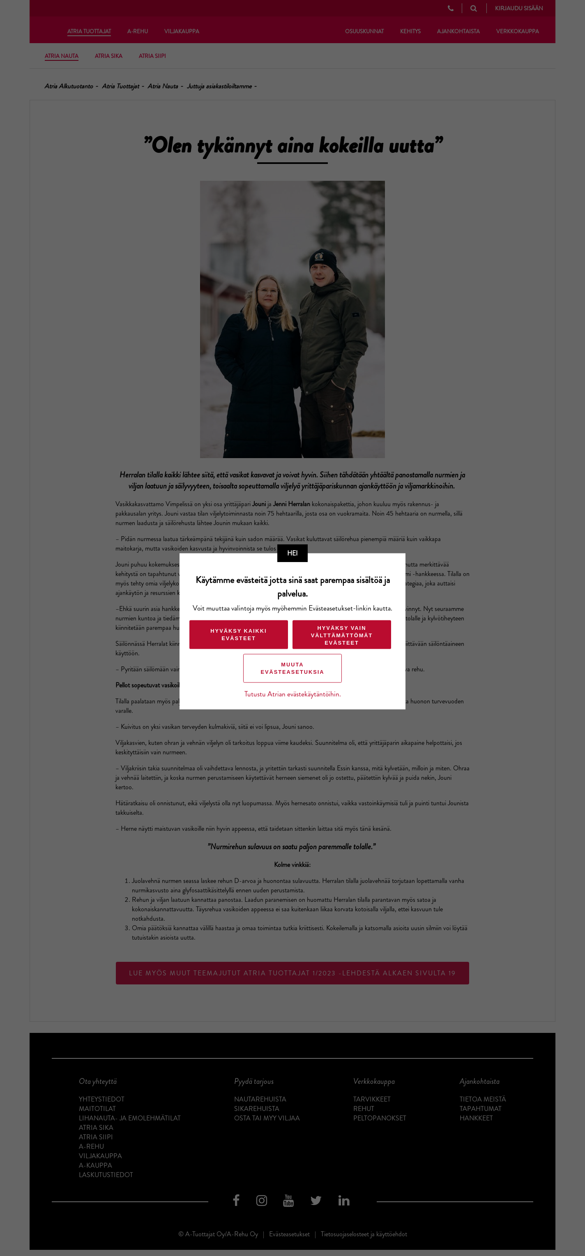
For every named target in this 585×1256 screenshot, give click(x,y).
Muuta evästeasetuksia (292, 668)
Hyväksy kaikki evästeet (238, 634)
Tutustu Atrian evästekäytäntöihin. (292, 694)
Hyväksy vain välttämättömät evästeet (342, 635)
